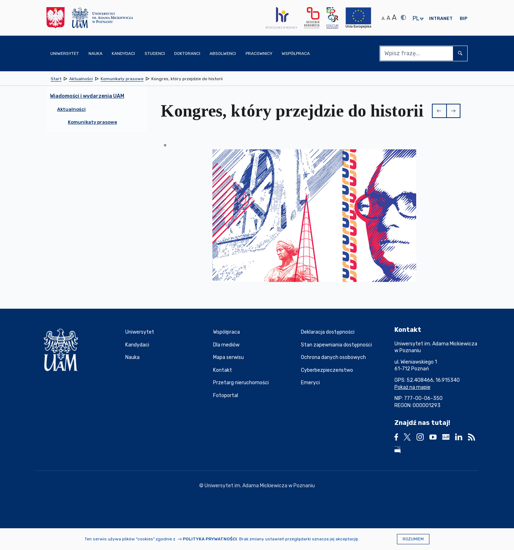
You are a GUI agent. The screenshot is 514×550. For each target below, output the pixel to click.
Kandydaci (137, 345)
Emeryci (310, 383)
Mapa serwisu (228, 357)
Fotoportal (225, 395)
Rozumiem (413, 539)
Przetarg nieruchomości (241, 383)
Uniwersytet (139, 332)
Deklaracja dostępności (327, 332)
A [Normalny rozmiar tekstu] (383, 18)
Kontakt (222, 370)
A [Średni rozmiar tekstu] (388, 18)
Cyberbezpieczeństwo (327, 370)
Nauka (132, 357)
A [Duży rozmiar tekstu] (394, 17)
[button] (439, 111)
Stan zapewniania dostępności (336, 345)
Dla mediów (226, 345)
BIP (464, 18)
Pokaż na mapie (412, 387)
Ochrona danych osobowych (333, 357)
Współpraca (226, 332)
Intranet (441, 18)
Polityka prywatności (210, 538)
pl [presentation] (415, 18)
